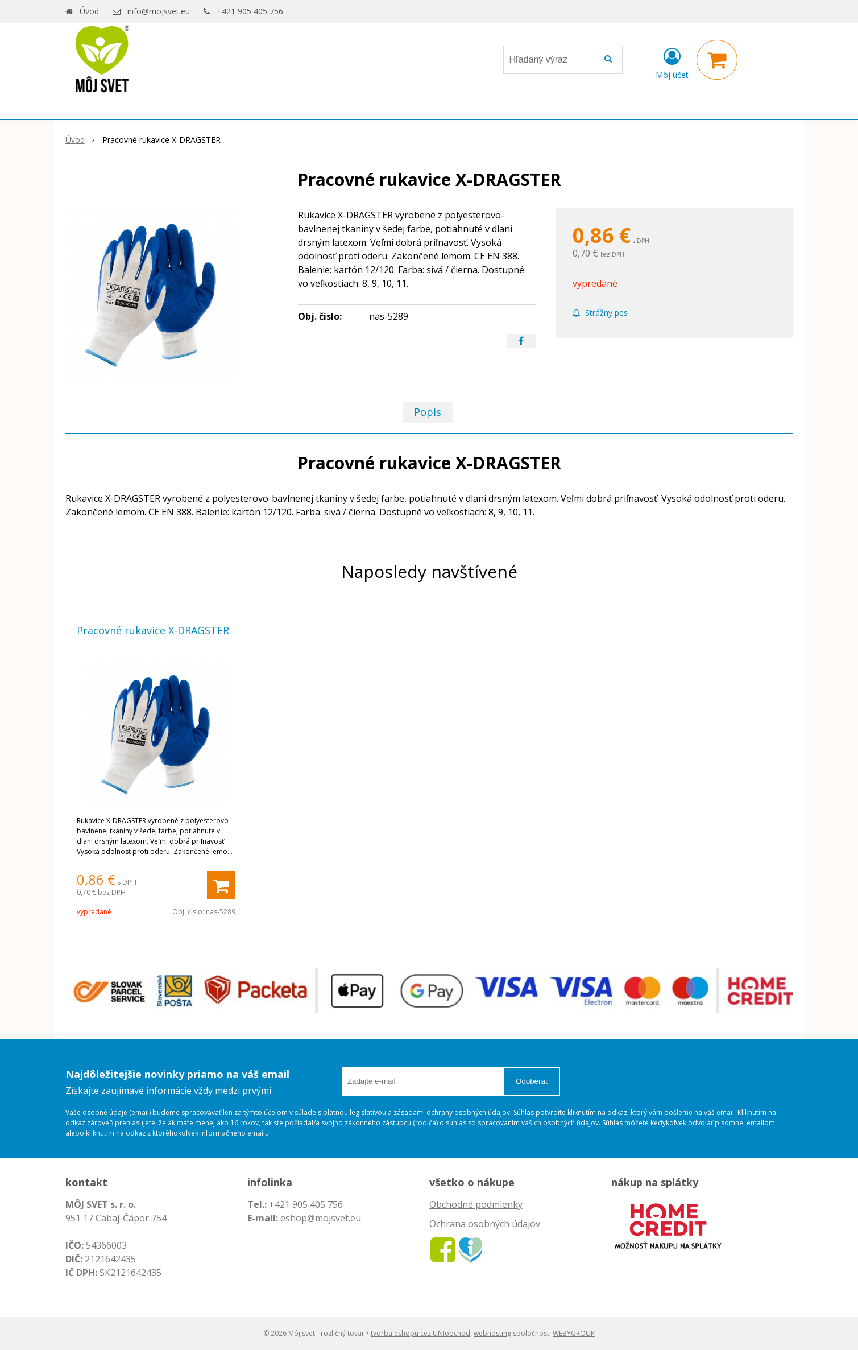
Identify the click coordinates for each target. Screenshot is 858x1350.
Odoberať (532, 1081)
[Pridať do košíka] (221, 885)
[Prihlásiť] (672, 62)
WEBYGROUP (574, 1333)
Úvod (89, 11)
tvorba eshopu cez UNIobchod (420, 1333)
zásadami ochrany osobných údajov (451, 1112)
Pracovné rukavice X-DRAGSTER (153, 630)
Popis (427, 412)
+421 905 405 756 (250, 11)
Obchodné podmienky (476, 1204)
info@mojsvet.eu (158, 11)
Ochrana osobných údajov (484, 1223)
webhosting (492, 1333)
